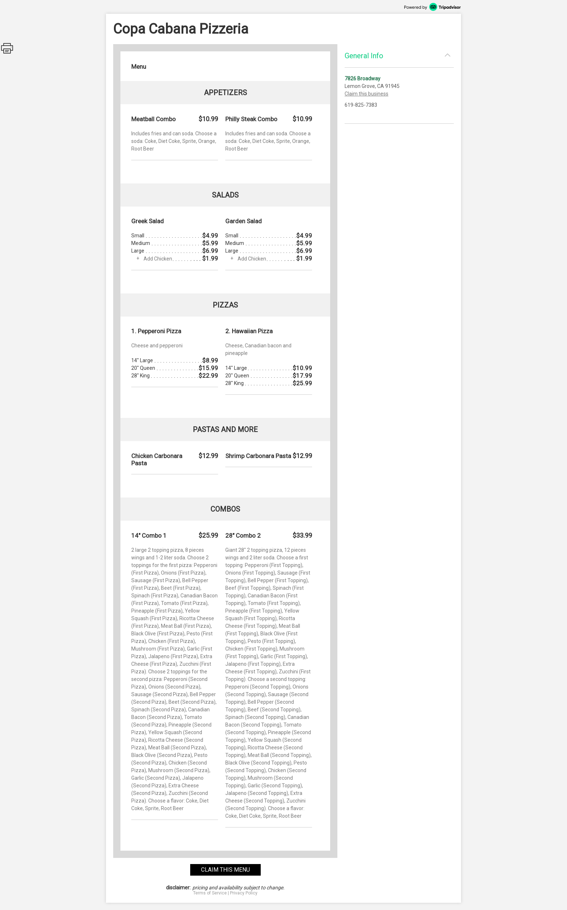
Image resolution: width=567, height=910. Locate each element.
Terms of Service (210, 893)
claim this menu (225, 869)
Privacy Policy (243, 893)
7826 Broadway (362, 78)
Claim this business (366, 94)
